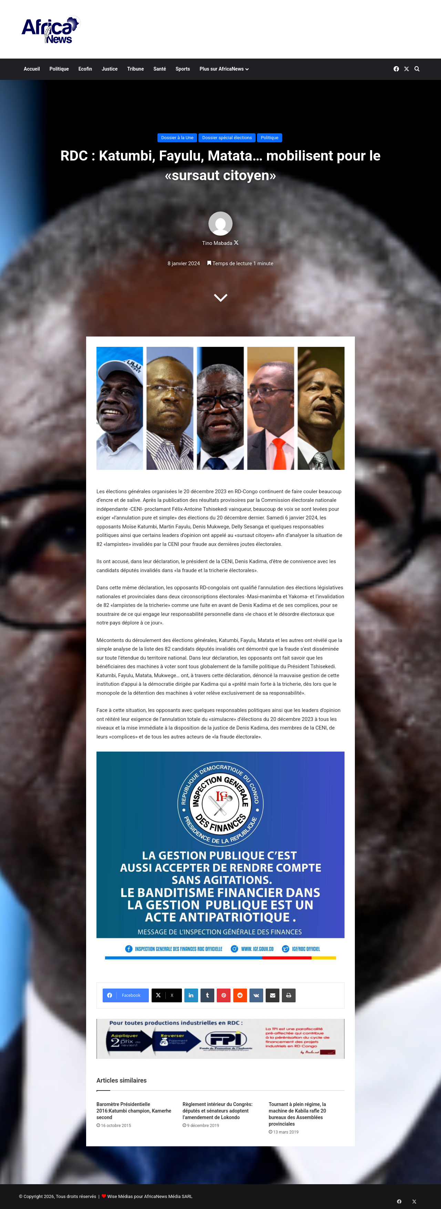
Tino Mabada (217, 243)
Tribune (135, 69)
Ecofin (85, 69)
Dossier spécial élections (227, 137)
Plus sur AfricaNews (222, 69)
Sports (183, 69)
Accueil (32, 69)
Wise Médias (120, 1196)
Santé (159, 69)
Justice (109, 69)
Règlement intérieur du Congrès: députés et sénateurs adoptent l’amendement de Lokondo (218, 1111)
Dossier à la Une (177, 137)
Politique (59, 69)
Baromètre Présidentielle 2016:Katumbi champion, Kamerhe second (133, 1111)
